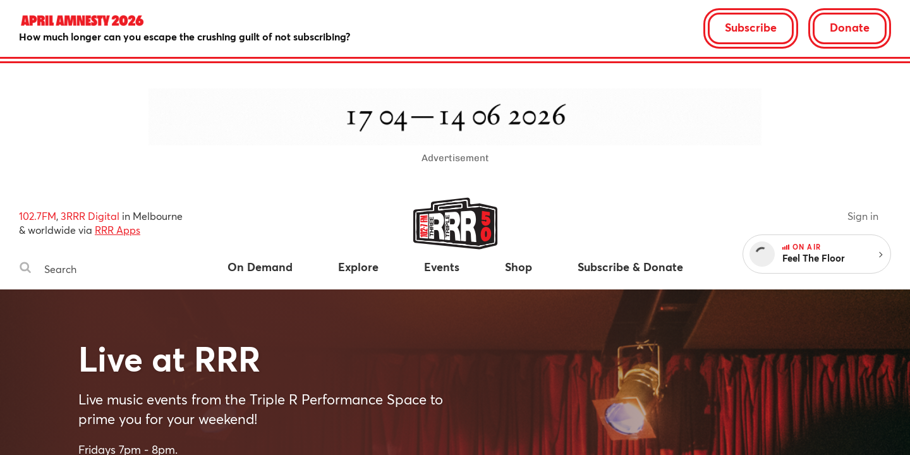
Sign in (862, 215)
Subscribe (751, 27)
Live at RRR (169, 358)
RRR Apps (117, 229)
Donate (850, 27)
